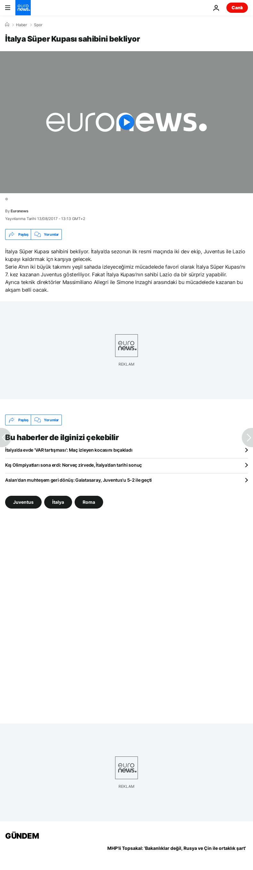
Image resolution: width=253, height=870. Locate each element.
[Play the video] (126, 122)
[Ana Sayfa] (7, 24)
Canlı (237, 7)
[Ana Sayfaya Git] (23, 7)
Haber (21, 25)
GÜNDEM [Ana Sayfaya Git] (22, 836)
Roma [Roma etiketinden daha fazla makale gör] (89, 502)
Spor (38, 25)
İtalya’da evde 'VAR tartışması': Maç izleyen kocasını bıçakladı (68, 450)
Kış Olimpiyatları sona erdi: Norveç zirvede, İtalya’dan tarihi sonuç (73, 465)
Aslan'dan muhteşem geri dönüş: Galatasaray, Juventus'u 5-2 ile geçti (78, 480)
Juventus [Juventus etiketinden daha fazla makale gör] (23, 502)
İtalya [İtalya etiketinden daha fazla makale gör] (58, 502)
